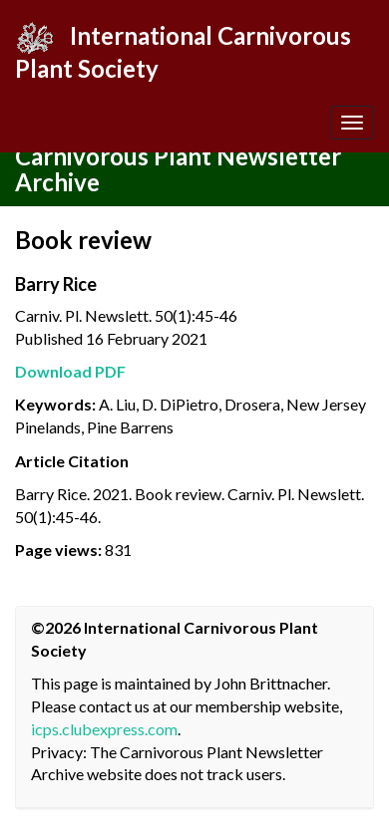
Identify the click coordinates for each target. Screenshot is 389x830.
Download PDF (70, 371)
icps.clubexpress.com (104, 728)
